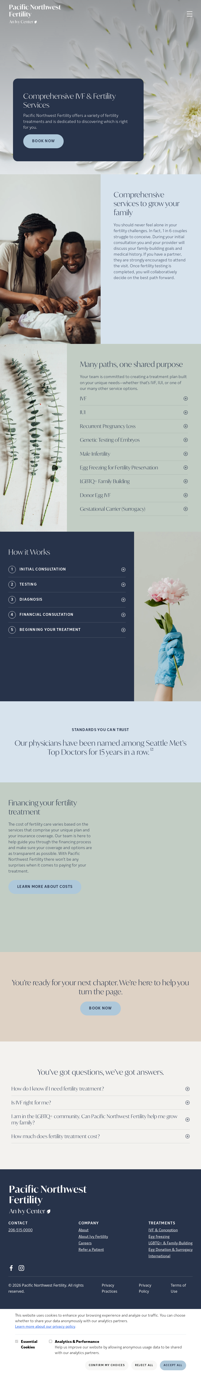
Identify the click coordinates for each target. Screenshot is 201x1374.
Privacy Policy (145, 1288)
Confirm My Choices (107, 1365)
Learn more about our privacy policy (45, 1327)
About (84, 1230)
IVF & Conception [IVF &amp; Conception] (163, 1230)
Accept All (173, 1365)
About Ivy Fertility (93, 1237)
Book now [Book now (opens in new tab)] (43, 141)
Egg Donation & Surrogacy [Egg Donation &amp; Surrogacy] (170, 1250)
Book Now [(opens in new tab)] (100, 1008)
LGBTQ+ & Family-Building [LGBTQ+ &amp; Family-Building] (170, 1243)
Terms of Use (178, 1288)
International (159, 1256)
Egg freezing (159, 1237)
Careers (85, 1243)
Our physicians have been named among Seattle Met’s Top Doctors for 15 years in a (100, 747)
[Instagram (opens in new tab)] (21, 1268)
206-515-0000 (20, 1230)
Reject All (144, 1365)
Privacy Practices (109, 1288)
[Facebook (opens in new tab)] (11, 1268)
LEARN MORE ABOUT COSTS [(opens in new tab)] (44, 887)
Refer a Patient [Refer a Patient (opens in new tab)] (91, 1250)
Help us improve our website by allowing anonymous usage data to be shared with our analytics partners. (120, 1347)
